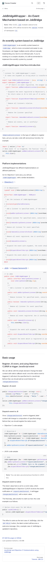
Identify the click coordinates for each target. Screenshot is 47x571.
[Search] (32, 3)
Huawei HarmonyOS (19, 268)
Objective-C (8, 182)
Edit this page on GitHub (11, 538)
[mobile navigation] (43, 3)
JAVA (6, 268)
